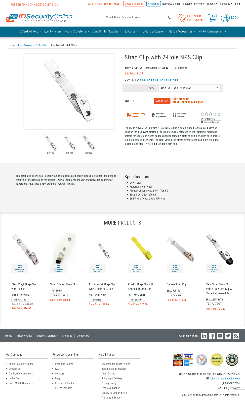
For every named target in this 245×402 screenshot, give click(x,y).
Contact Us (83, 335)
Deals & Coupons (134, 3)
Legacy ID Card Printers (114, 392)
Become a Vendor (64, 383)
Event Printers (52, 31)
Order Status (108, 373)
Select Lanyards (63, 387)
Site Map (67, 335)
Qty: (126, 100)
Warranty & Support (111, 397)
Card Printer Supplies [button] (106, 31)
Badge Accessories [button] (181, 31)
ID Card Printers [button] (29, 31)
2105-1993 (146, 79)
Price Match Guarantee (21, 383)
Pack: (151, 87)
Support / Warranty (47, 335)
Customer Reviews (210, 122)
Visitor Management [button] (211, 31)
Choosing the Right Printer (115, 363)
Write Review (208, 119)
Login (230, 18)
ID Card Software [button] (152, 31)
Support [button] (211, 3)
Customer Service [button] (192, 3)
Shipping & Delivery (111, 378)
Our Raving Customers (21, 373)
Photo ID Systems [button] (76, 31)
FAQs (58, 368)
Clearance (153, 3)
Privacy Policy (24, 335)
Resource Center (171, 3)
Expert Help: (103, 3)
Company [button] (225, 3)
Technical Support (111, 387)
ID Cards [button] (130, 31)
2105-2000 (172, 79)
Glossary (59, 373)
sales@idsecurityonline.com (225, 378)
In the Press (15, 378)
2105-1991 (159, 79)
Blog (237, 3)
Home (8, 335)
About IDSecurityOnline (21, 363)
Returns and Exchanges (113, 368)
